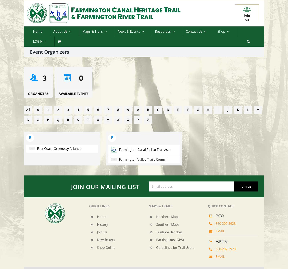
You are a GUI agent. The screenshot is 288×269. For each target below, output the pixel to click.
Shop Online (106, 247)
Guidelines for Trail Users (175, 247)
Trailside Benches (169, 232)
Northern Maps (167, 217)
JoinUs (247, 17)
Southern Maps (167, 224)
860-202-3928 (226, 223)
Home (101, 217)
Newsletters (106, 240)
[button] (248, 41)
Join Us (102, 232)
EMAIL (220, 231)
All (28, 110)
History (102, 224)
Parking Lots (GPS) (170, 240)
